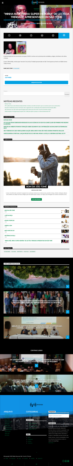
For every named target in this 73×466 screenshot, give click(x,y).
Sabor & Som (8, 225)
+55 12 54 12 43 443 (33, 426)
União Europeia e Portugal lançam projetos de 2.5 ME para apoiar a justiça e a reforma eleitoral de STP (27, 111)
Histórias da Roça (10, 235)
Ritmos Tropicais (9, 220)
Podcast (13, 458)
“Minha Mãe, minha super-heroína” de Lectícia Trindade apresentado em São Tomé (28, 241)
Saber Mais (51, 443)
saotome (6, 285)
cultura (13, 251)
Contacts (40, 458)
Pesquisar (5, 91)
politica (26, 251)
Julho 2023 (7, 433)
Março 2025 (7, 420)
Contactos (30, 443)
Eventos (29, 441)
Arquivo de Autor (36, 82)
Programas (30, 439)
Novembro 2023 (8, 429)
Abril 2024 (7, 423)
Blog (20, 458)
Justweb (33, 23)
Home (29, 437)
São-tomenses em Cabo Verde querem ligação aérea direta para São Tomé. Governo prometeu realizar (28, 109)
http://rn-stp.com (32, 423)
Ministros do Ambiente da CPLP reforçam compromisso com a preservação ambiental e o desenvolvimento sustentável (37, 381)
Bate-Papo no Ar (9, 230)
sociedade (32, 251)
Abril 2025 (7, 418)
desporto (20, 251)
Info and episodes (36, 199)
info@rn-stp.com (32, 429)
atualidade (16, 68)
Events (26, 458)
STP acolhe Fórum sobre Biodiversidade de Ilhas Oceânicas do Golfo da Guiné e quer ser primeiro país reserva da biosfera (32, 105)
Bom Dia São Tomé (10, 210)
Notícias (36, 10)
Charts (32, 458)
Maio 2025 (7, 416)
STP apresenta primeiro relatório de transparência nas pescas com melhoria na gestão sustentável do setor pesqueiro (37, 360)
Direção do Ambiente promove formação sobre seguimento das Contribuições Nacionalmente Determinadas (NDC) (30, 107)
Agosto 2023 (7, 431)
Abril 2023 (7, 435)
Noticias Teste (8, 103)
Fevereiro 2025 (8, 422)
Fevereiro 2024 (8, 427)
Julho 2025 (7, 414)
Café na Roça (8, 215)
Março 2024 (7, 425)
